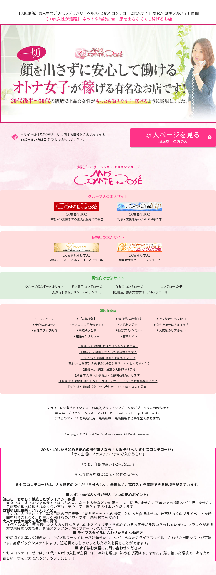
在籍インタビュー (87, 336)
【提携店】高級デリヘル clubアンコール (76, 292)
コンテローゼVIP (171, 286)
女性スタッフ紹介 (44, 330)
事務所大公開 (87, 330)
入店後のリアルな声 (171, 330)
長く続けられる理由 (171, 319)
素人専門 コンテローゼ (87, 286)
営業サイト (129, 336)
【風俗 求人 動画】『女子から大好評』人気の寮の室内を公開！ (108, 387)
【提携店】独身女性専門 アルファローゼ (139, 292)
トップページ (44, 319)
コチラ (48, 139)
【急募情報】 (87, 319)
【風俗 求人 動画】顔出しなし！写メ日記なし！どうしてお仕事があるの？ (108, 381)
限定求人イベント (129, 330)
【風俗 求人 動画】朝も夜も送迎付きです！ (108, 352)
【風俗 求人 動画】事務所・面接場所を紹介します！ (108, 375)
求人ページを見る (173, 137)
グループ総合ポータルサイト (44, 286)
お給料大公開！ (129, 325)
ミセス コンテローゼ (129, 286)
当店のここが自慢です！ (87, 325)
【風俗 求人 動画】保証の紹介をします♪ (108, 358)
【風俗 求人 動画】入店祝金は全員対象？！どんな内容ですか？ (108, 363)
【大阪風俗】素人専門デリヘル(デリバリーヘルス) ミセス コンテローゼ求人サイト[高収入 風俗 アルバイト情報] (108, 13)
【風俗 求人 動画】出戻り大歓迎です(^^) (108, 369)
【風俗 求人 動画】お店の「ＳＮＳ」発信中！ (108, 346)
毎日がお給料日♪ (129, 319)
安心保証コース (44, 325)
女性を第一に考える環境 (171, 325)
